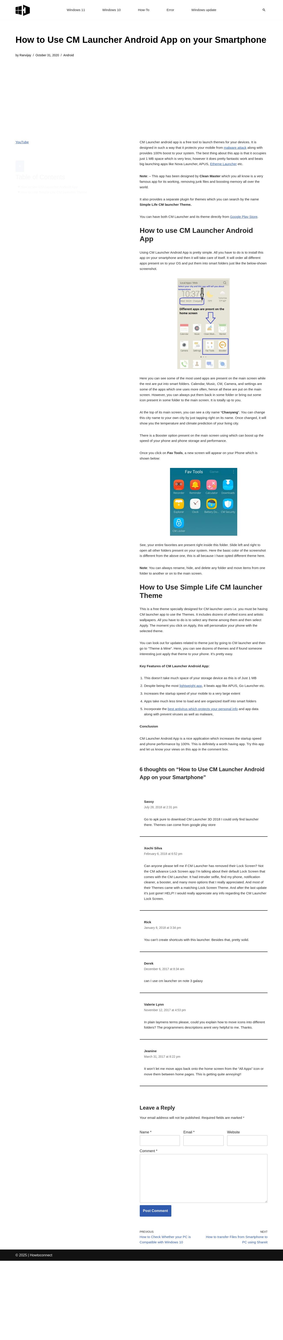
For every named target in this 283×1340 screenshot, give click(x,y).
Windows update (205, 10)
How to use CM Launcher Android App (51, 177)
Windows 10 (110, 10)
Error (171, 10)
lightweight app (193, 727)
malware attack (240, 149)
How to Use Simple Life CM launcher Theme (55, 182)
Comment (148, 1224)
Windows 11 (74, 10)
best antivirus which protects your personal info (206, 758)
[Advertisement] (140, 96)
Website (233, 1205)
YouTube (22, 143)
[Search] (264, 10)
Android (70, 55)
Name (145, 1205)
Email (189, 1205)
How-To (144, 10)
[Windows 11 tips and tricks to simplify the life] (23, 10)
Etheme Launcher (244, 167)
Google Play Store (249, 223)
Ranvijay (26, 55)
